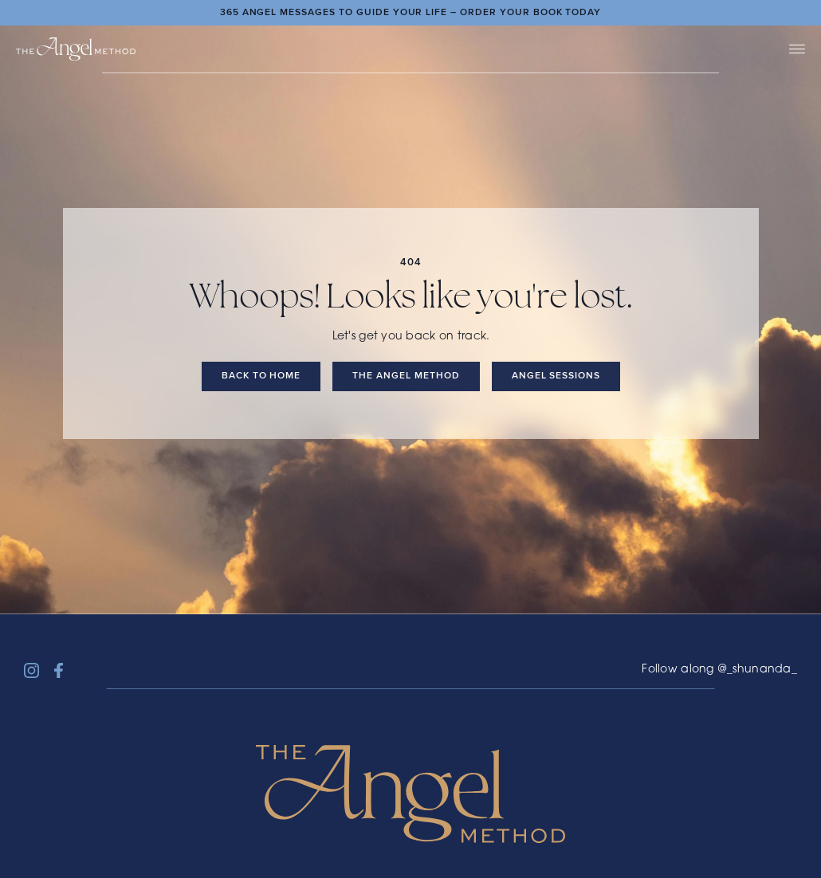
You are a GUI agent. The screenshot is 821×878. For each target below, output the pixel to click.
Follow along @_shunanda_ (719, 670)
